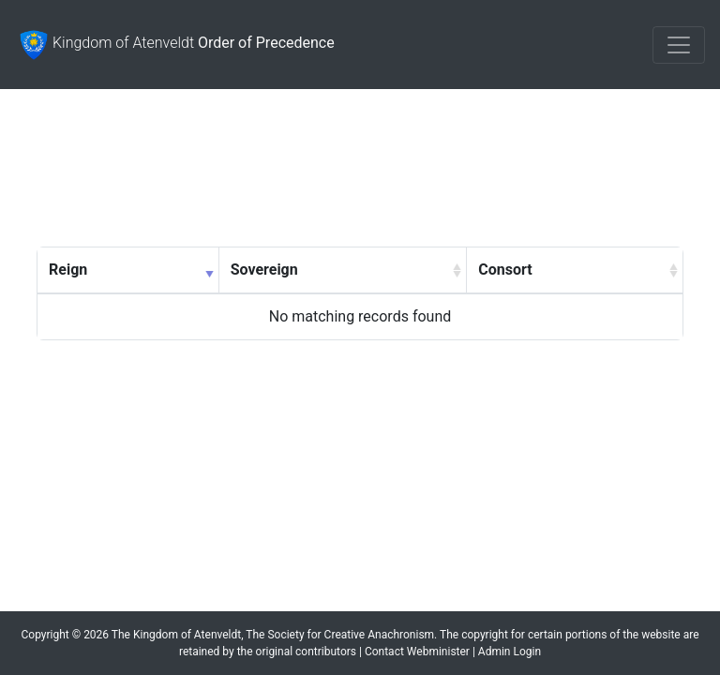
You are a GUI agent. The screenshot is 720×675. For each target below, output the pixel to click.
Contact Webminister (417, 651)
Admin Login (509, 651)
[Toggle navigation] (678, 45)
